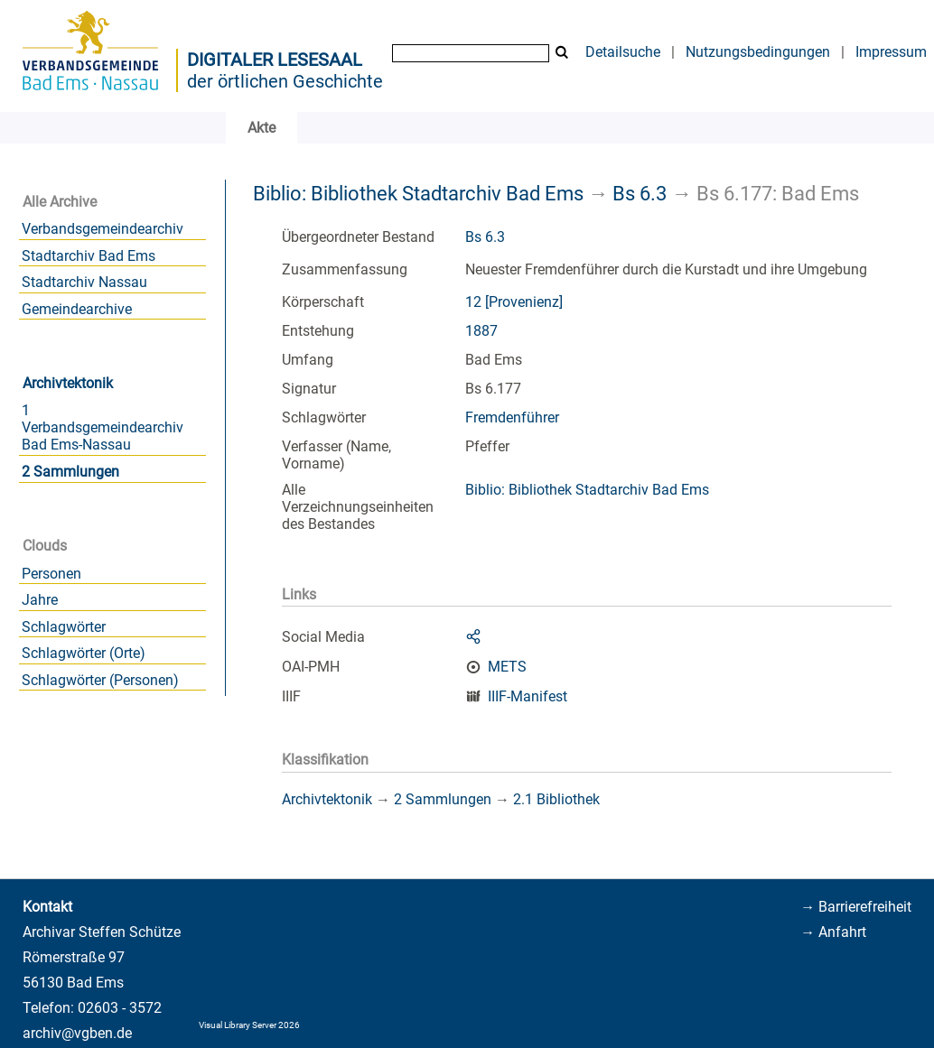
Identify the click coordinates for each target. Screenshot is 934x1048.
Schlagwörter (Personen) (100, 680)
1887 (481, 330)
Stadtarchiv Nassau (84, 282)
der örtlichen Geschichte (285, 81)
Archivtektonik (68, 383)
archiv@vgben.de (77, 1033)
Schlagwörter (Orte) (83, 653)
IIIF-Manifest (527, 696)
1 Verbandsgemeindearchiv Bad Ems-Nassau (102, 427)
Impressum (891, 51)
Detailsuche (622, 51)
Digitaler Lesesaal (274, 59)
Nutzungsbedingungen (758, 51)
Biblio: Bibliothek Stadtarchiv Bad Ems (418, 193)
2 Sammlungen (70, 471)
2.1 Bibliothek (556, 799)
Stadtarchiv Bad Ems (88, 255)
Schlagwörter (64, 626)
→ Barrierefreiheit (855, 906)
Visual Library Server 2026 (249, 1025)
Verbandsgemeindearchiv (102, 228)
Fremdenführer (512, 417)
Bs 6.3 (639, 193)
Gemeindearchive (77, 309)
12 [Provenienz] (514, 302)
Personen (51, 573)
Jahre (40, 599)
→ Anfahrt (833, 932)
